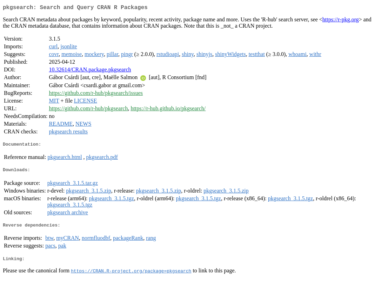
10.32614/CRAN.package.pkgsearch (90, 71)
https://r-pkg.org (340, 21)
